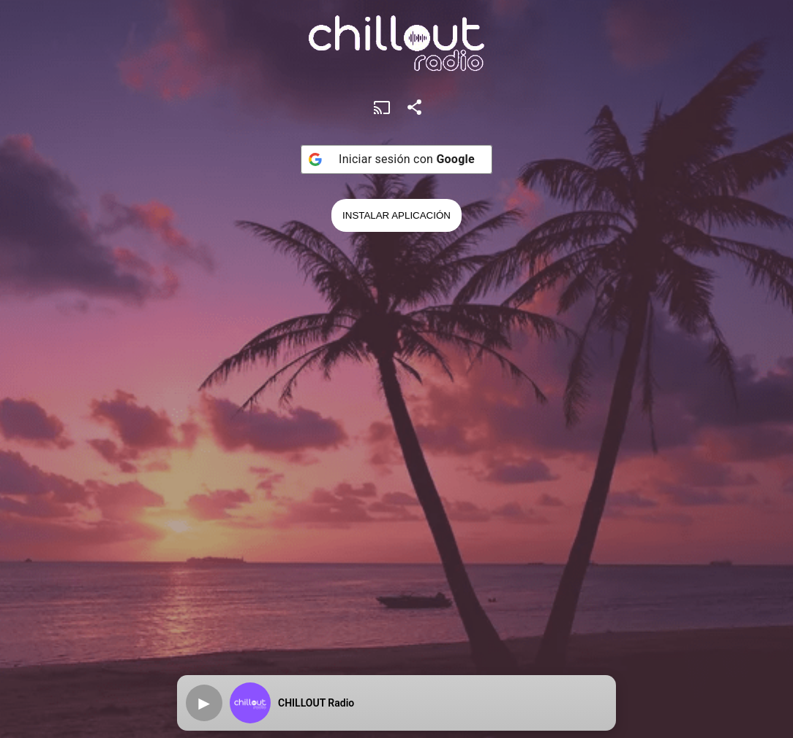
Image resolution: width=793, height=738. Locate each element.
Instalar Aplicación (396, 215)
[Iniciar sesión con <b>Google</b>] (396, 159)
